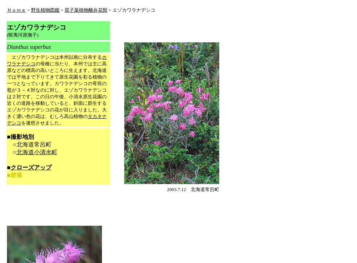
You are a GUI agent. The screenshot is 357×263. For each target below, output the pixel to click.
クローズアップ (31, 167)
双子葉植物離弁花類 (86, 10)
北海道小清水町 (36, 152)
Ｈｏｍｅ (16, 10)
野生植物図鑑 (45, 10)
